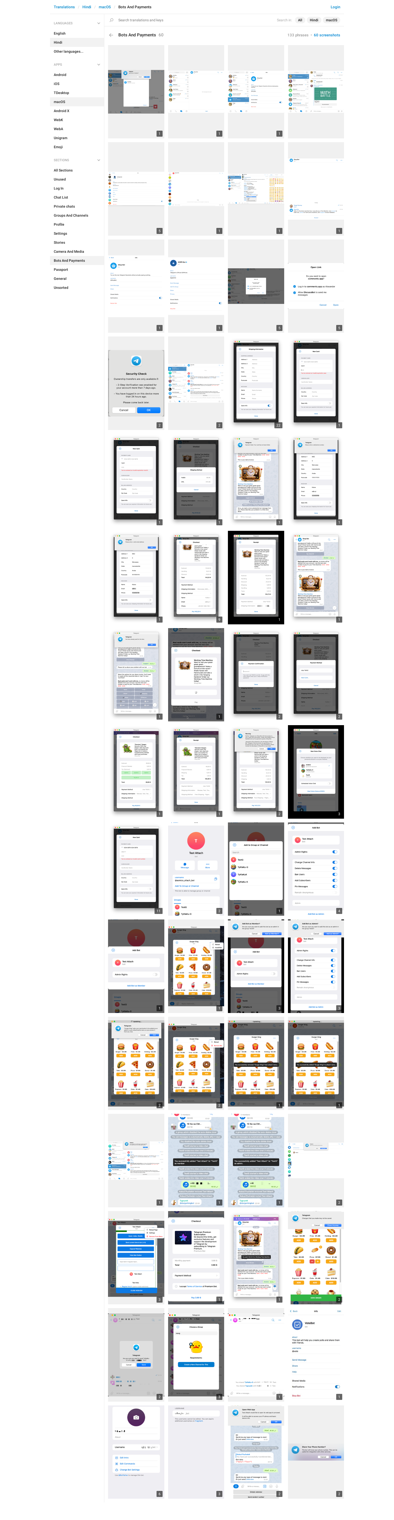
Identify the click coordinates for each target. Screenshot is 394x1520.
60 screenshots (327, 35)
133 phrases (298, 35)
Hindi (86, 7)
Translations (64, 7)
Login (335, 7)
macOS (105, 7)
